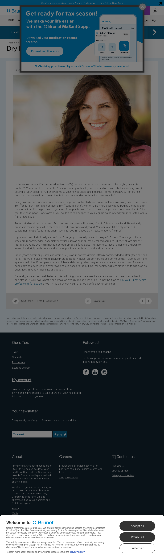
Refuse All (137, 537)
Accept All (137, 526)
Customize (137, 548)
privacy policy (77, 552)
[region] (82, 536)
